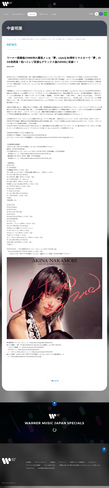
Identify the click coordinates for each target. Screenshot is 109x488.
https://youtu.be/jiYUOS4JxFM (41, 352)
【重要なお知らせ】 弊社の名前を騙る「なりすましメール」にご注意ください (80, 465)
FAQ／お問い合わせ (49, 465)
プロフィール (43, 14)
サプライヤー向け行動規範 (33, 465)
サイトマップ (62, 462)
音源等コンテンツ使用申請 (77, 462)
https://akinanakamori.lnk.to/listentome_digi (50, 137)
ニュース (32, 14)
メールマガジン (92, 462)
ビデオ (54, 14)
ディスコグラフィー (18, 14)
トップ (6, 14)
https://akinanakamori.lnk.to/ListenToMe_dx (35, 154)
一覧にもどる (54, 381)
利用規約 (52, 462)
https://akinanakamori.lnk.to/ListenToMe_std (35, 158)
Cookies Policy (30, 468)
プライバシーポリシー (40, 462)
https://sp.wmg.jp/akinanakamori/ (41, 342)
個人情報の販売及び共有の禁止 (46, 468)
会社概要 (28, 462)
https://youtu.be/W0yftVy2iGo (28, 349)
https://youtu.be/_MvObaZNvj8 (33, 135)
